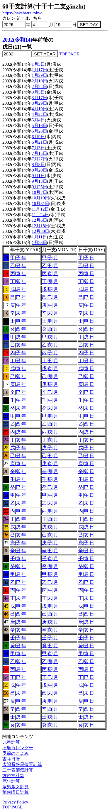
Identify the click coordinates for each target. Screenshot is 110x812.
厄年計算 (11, 781)
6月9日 (38, 136)
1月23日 (39, 242)
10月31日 (40, 203)
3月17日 (39, 97)
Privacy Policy (15, 802)
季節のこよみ (15, 753)
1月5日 (38, 64)
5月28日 (39, 131)
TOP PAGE (69, 54)
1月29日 (39, 75)
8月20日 (39, 170)
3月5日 (38, 92)
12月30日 (40, 231)
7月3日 (38, 147)
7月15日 (39, 153)
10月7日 (39, 192)
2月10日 (39, 81)
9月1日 (38, 175)
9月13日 (39, 181)
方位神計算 (13, 775)
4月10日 (39, 108)
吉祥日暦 (11, 759)
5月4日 (38, 120)
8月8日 (38, 164)
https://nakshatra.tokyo (22, 13)
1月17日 (39, 69)
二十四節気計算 (17, 770)
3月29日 (39, 103)
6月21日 (39, 142)
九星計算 (11, 742)
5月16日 (39, 125)
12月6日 (39, 220)
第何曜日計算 (15, 792)
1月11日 (39, 237)
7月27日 (39, 159)
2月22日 (39, 86)
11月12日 (40, 209)
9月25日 (39, 186)
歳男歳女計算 (15, 786)
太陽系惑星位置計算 (22, 764)
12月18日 (40, 225)
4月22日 (39, 114)
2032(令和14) (17, 40)
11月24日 (40, 214)
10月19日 (40, 198)
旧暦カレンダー (17, 747)
